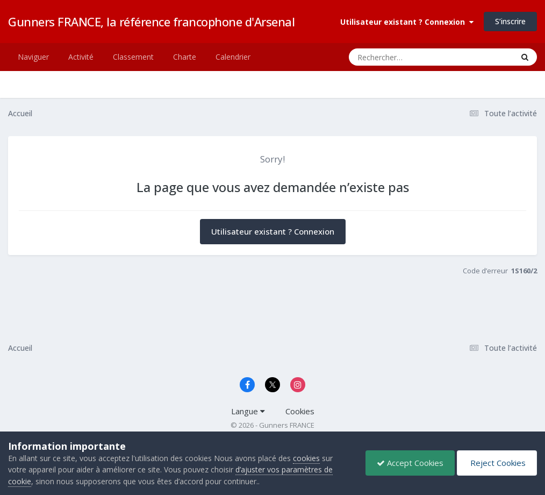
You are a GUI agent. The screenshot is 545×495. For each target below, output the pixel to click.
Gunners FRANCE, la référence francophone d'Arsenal (151, 21)
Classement (133, 57)
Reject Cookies (497, 462)
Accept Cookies (410, 462)
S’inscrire (510, 21)
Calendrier (233, 57)
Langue (248, 411)
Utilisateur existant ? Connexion (407, 22)
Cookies (299, 411)
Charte (184, 57)
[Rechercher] (400, 57)
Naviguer (33, 57)
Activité (81, 57)
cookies (306, 458)
